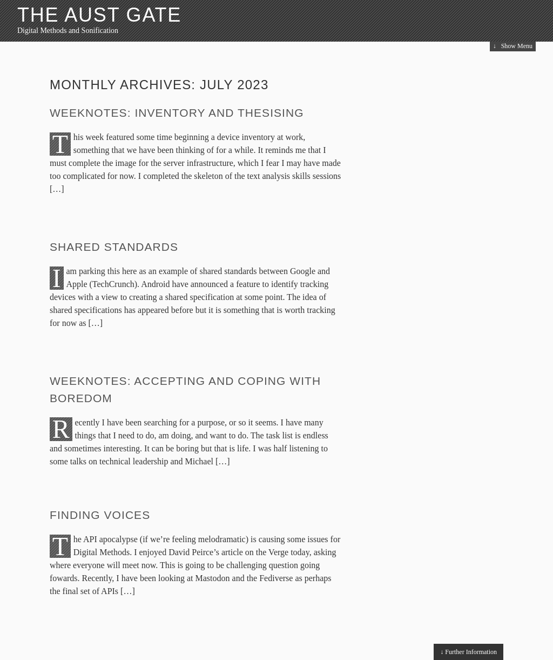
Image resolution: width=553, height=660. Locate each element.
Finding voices (100, 515)
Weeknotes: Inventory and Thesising (177, 112)
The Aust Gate (99, 15)
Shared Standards (114, 247)
